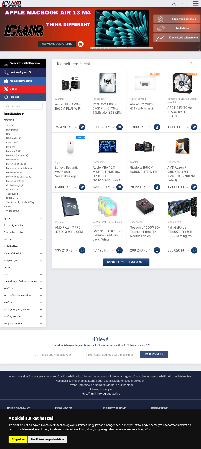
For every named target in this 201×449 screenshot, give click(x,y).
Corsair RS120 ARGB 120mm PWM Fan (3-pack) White (107, 235)
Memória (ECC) (14, 151)
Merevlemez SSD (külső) (19, 176)
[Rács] (190, 64)
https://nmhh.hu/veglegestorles (100, 393)
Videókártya (12, 210)
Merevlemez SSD (15, 172)
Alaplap (10, 125)
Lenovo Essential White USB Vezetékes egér (67, 172)
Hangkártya (12, 129)
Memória (11, 146)
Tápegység (12, 193)
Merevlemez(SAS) (15, 180)
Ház (8, 133)
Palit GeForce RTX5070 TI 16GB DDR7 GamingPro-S (181, 232)
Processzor (12, 189)
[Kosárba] (82, 127)
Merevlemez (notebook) (19, 168)
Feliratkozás (154, 354)
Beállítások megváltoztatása (47, 439)
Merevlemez (12, 159)
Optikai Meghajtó (15, 185)
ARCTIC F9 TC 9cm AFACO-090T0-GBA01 (181, 112)
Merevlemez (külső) (16, 163)
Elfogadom (18, 439)
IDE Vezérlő (12, 142)
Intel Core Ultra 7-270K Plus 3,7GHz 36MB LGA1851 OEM (107, 108)
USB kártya (12, 198)
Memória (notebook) (17, 155)
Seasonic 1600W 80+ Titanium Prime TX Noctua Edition (145, 232)
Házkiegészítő (13, 138)
